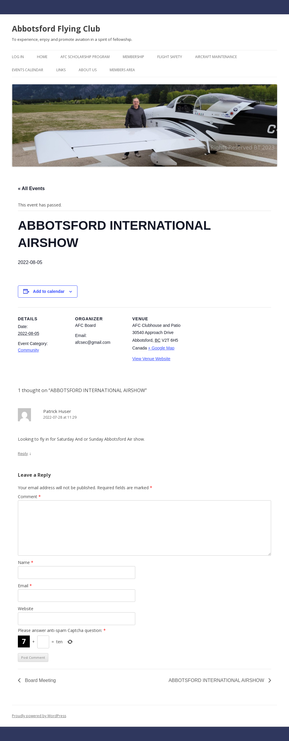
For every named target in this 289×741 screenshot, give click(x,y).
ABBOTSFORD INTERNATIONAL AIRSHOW (217, 680)
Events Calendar (27, 69)
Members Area (122, 69)
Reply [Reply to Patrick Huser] (23, 453)
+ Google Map (161, 348)
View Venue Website (151, 358)
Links (61, 69)
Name (25, 562)
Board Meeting (40, 680)
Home (42, 56)
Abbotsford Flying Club (56, 28)
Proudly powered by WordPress (39, 715)
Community (28, 350)
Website (25, 608)
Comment (29, 496)
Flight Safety (169, 56)
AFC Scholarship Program (85, 56)
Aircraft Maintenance (216, 56)
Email (25, 585)
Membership (133, 56)
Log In (18, 56)
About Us (88, 69)
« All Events (31, 188)
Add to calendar (49, 291)
